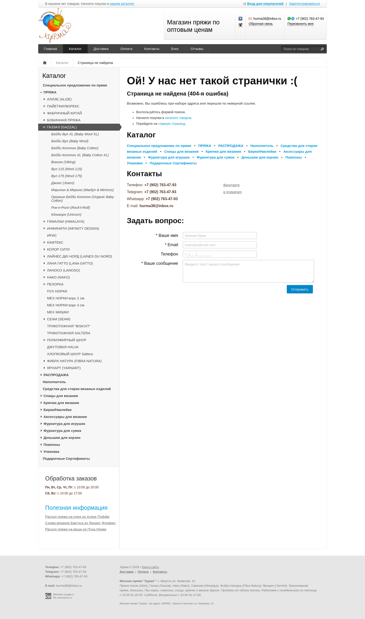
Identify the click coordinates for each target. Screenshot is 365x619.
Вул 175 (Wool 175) (66, 176)
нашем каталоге (122, 4)
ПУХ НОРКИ (57, 291)
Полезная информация (76, 507)
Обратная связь (261, 24)
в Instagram (232, 192)
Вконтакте (231, 185)
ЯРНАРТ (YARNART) (64, 368)
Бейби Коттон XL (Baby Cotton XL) (80, 155)
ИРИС (52, 235)
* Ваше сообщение (159, 263)
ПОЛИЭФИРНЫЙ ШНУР (66, 340)
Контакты (151, 49)
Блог (175, 49)
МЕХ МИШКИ (58, 312)
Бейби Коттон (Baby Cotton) (74, 148)
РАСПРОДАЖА (56, 375)
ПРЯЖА (50, 92)
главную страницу (171, 124)
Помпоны (52, 445)
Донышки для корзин (62, 438)
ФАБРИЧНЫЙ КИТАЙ (64, 113)
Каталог (75, 49)
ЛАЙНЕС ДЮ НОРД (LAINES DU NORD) (79, 256)
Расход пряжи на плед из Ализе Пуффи (77, 517)
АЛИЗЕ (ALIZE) (59, 99)
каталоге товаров (178, 118)
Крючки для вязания (61, 403)
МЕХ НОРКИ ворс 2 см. (66, 298)
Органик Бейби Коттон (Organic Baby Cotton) (82, 198)
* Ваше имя (167, 235)
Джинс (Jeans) (62, 183)
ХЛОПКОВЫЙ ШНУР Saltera (70, 354)
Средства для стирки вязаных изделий (77, 389)
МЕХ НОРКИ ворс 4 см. (66, 305)
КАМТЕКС (55, 242)
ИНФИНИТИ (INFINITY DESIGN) (73, 228)
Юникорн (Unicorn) (66, 214)
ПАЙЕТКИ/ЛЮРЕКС (63, 106)
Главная (50, 49)
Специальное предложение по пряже (75, 85)
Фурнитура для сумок (62, 431)
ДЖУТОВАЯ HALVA (63, 347)
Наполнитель (54, 382)
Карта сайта (150, 567)
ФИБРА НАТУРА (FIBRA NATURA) (74, 361)
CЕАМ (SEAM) (58, 319)
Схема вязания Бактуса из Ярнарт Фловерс (80, 523)
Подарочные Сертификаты (66, 458)
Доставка (101, 49)
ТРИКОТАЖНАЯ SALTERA (68, 333)
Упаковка (51, 451)
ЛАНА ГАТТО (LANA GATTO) (70, 263)
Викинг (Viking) (63, 162)
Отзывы (197, 49)
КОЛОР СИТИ (58, 249)
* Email (171, 244)
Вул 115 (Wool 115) (66, 169)
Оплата (126, 49)
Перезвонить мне (300, 24)
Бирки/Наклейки (58, 410)
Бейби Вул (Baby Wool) (69, 141)
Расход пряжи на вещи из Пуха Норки (75, 529)
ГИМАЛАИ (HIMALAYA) (65, 221)
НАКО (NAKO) (58, 277)
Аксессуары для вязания (65, 417)
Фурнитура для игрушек (64, 424)
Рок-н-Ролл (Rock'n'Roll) (70, 207)
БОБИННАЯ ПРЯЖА (64, 120)
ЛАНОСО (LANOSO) (63, 270)
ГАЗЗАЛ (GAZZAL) (62, 127)
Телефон (169, 254)
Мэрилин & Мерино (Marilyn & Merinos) (82, 190)
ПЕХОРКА (55, 284)
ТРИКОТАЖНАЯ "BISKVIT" (69, 326)
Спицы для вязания (61, 396)
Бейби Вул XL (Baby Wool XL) (75, 134)
